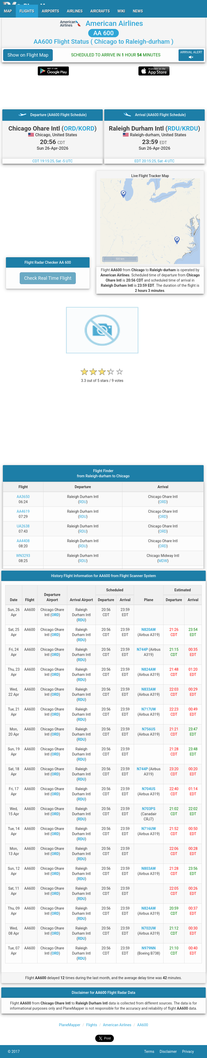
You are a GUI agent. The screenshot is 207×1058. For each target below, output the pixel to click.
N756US (149, 729)
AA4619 (23, 511)
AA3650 (23, 497)
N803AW (149, 868)
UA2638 (23, 526)
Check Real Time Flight (47, 278)
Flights (91, 1025)
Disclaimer (171, 1051)
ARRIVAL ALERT (191, 54)
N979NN (149, 948)
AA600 (142, 1025)
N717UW (149, 709)
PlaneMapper (69, 1025)
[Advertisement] (103, 92)
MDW (163, 561)
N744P (142, 649)
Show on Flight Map (28, 55)
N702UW (149, 928)
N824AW (149, 669)
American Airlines (114, 23)
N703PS (149, 809)
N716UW (149, 829)
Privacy (190, 1051)
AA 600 (103, 33)
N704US (149, 789)
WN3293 (23, 556)
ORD (162, 502)
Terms (152, 1051)
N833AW (149, 689)
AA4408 (23, 541)
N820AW (149, 630)
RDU (82, 502)
